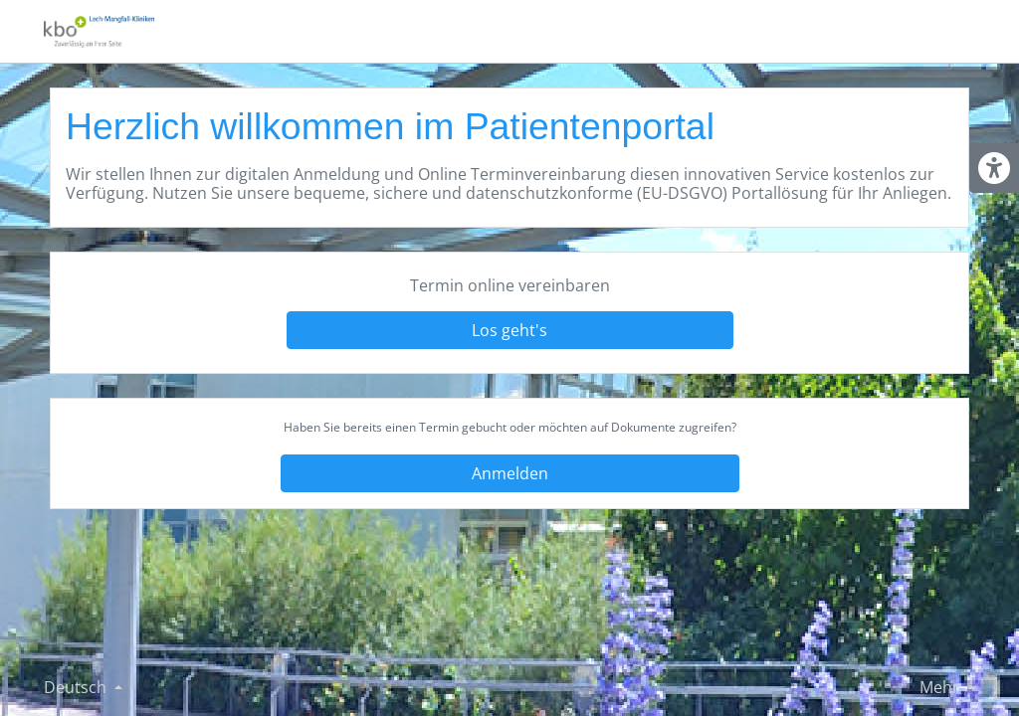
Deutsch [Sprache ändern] (77, 687)
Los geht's (509, 330)
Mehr (941, 687)
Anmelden (510, 473)
